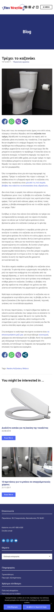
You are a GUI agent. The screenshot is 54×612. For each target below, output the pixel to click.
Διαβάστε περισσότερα (37, 607)
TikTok (33, 7)
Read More (8, 438)
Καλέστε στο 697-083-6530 (12, 527)
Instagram (29, 7)
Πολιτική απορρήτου (10, 590)
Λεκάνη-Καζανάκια (14, 369)
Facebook (26, 7)
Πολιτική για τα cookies (11, 594)
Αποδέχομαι (12, 607)
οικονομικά (43, 335)
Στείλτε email (7, 531)
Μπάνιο (25, 369)
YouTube (37, 7)
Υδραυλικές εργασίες (21, 62)
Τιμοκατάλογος (8, 574)
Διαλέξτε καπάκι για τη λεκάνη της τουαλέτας (25, 428)
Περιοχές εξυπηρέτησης (11, 578)
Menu (46, 7)
